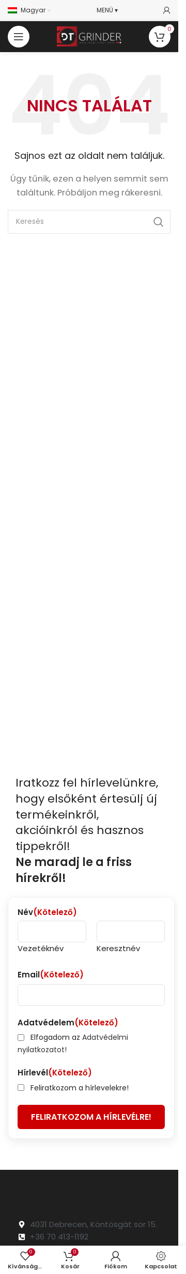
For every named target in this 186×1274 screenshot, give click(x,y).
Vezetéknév (41, 948)
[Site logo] (89, 35)
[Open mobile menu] (19, 36)
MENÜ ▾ (107, 10)
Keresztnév (118, 948)
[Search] (89, 222)
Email (51, 974)
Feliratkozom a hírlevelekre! (79, 1088)
